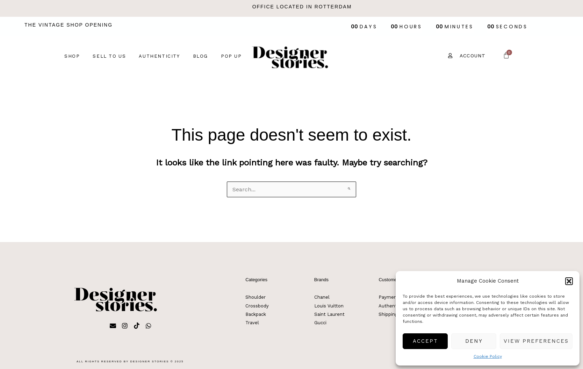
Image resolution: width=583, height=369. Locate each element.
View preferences (536, 341)
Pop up (231, 56)
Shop (72, 56)
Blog (200, 56)
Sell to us (109, 56)
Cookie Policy (488, 356)
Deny (474, 341)
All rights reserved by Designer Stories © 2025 (130, 361)
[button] (569, 281)
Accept (425, 341)
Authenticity (159, 56)
